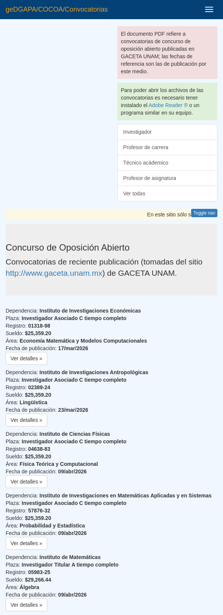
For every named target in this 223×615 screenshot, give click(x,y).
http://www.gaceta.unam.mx (54, 273)
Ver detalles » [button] (26, 358)
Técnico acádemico (146, 163)
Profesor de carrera (146, 147)
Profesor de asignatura (150, 178)
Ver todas (134, 193)
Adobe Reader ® (168, 105)
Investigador (137, 132)
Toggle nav (204, 213)
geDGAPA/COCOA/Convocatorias (57, 9)
